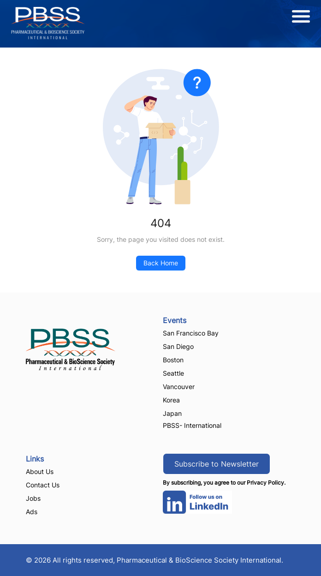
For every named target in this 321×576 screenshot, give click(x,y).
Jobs (33, 498)
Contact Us (42, 485)
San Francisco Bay (191, 333)
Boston (173, 360)
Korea (171, 400)
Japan (172, 413)
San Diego (178, 346)
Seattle (173, 373)
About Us (40, 471)
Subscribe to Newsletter (216, 463)
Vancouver (179, 386)
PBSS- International (192, 425)
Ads (31, 512)
